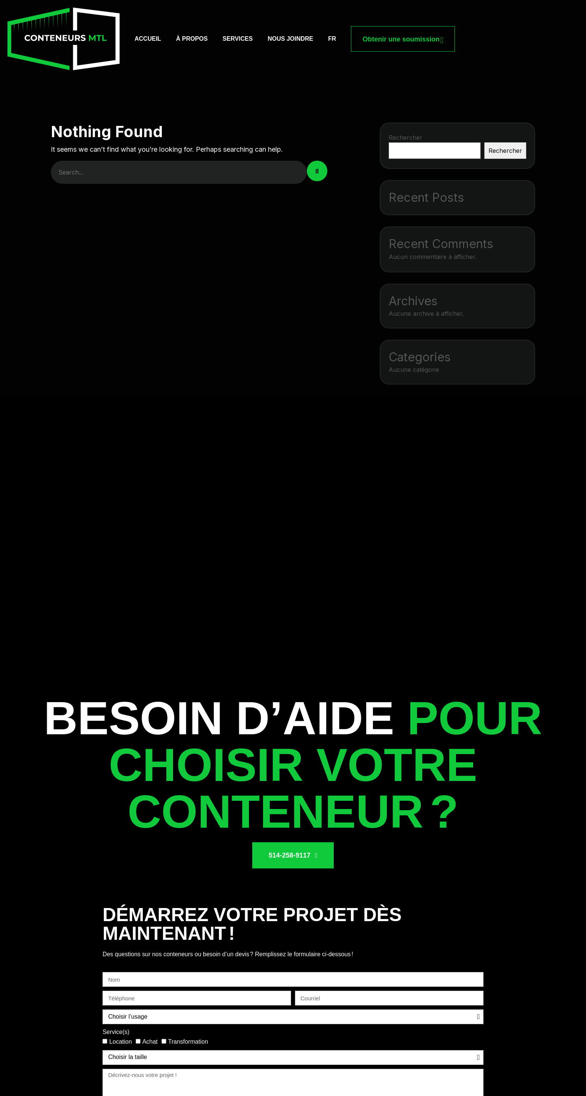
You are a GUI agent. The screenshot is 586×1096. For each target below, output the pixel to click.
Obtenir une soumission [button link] (402, 39)
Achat (150, 1041)
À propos (191, 38)
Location (120, 1041)
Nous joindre (290, 38)
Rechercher (405, 137)
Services (238, 38)
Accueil (148, 38)
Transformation (188, 1041)
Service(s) (115, 1032)
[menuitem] (332, 39)
